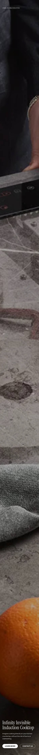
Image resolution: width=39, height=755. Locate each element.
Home (4, 8)
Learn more (10, 746)
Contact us (27, 746)
